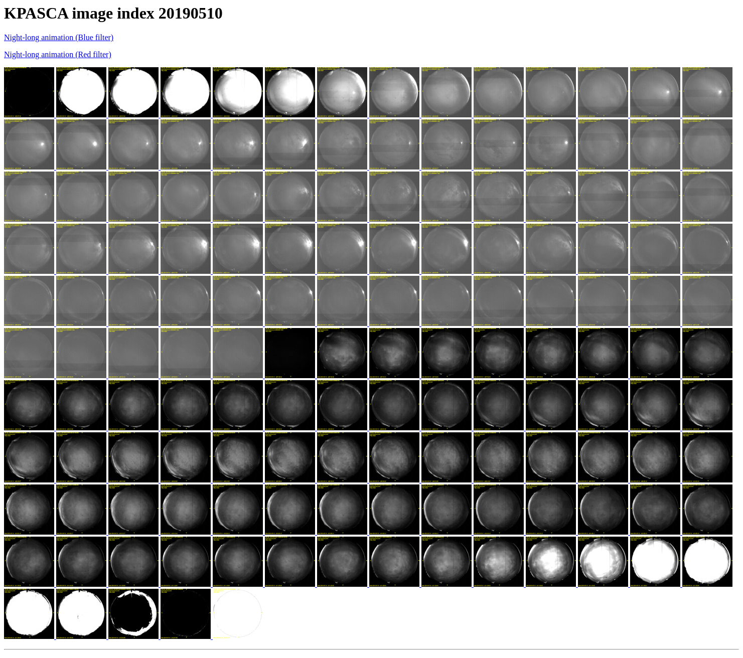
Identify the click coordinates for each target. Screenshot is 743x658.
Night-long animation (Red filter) (57, 54)
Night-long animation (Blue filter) (58, 37)
